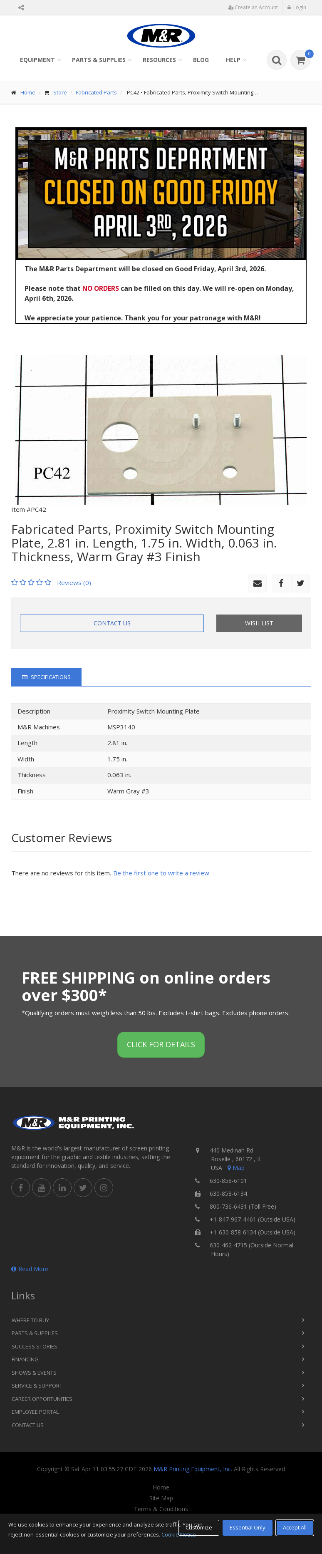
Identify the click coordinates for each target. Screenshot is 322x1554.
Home (27, 92)
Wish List (259, 623)
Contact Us (112, 623)
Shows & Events (34, 1372)
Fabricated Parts (96, 92)
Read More (29, 1269)
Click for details (161, 1044)
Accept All (295, 1527)
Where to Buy (30, 1320)
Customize (199, 1527)
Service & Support (37, 1385)
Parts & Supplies (99, 60)
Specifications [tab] (46, 677)
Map (235, 1168)
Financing (25, 1359)
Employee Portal (35, 1411)
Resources (159, 60)
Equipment (37, 60)
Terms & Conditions (161, 1509)
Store (60, 92)
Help (233, 60)
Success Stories (34, 1346)
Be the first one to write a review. (162, 873)
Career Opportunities (42, 1399)
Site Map (161, 1498)
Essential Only (247, 1527)
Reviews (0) (74, 582)
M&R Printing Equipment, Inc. (193, 1469)
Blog (201, 60)
